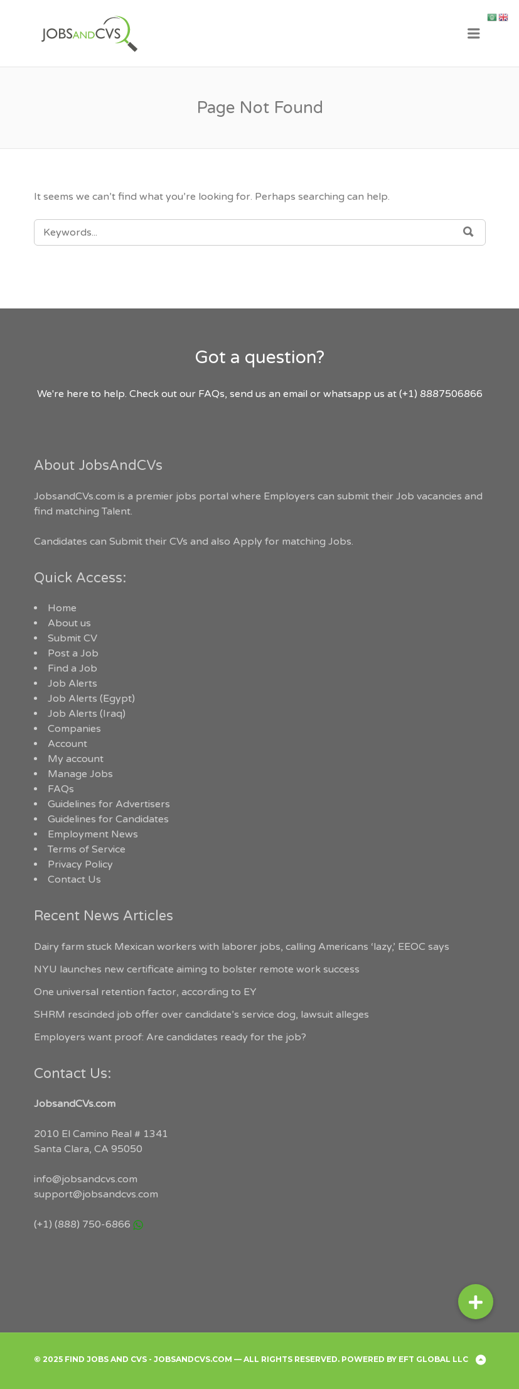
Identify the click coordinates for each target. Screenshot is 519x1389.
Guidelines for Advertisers (109, 804)
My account (76, 759)
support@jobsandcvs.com (96, 1194)
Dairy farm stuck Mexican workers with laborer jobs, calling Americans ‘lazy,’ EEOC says (241, 946)
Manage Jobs (80, 774)
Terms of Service (87, 849)
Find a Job (72, 668)
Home (62, 608)
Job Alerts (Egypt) (91, 698)
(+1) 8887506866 (441, 394)
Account (67, 744)
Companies (74, 728)
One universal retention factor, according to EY (145, 992)
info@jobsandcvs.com (85, 1179)
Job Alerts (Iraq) (87, 713)
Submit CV (72, 638)
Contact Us (74, 879)
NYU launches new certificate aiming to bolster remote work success (197, 969)
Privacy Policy (80, 864)
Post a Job (73, 653)
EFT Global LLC (433, 1359)
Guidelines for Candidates (108, 819)
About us (69, 623)
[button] (475, 1301)
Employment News (93, 834)
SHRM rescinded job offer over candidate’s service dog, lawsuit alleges (201, 1014)
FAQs (61, 789)
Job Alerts (72, 683)
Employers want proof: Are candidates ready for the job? (170, 1037)
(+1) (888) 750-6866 (82, 1224)
